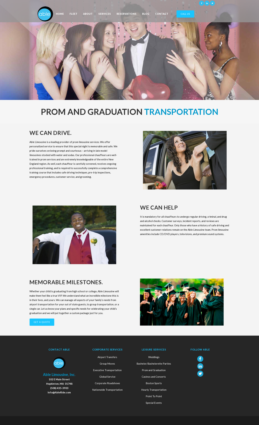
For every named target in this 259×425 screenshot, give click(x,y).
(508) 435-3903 (59, 388)
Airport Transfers (107, 357)
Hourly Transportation (153, 389)
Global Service (107, 376)
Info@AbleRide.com (59, 392)
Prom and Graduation (154, 370)
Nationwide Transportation (107, 389)
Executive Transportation (107, 370)
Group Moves (107, 363)
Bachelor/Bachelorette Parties (154, 363)
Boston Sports (154, 383)
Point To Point (154, 396)
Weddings (153, 357)
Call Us (185, 14)
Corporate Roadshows (107, 383)
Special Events (154, 402)
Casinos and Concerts (154, 376)
